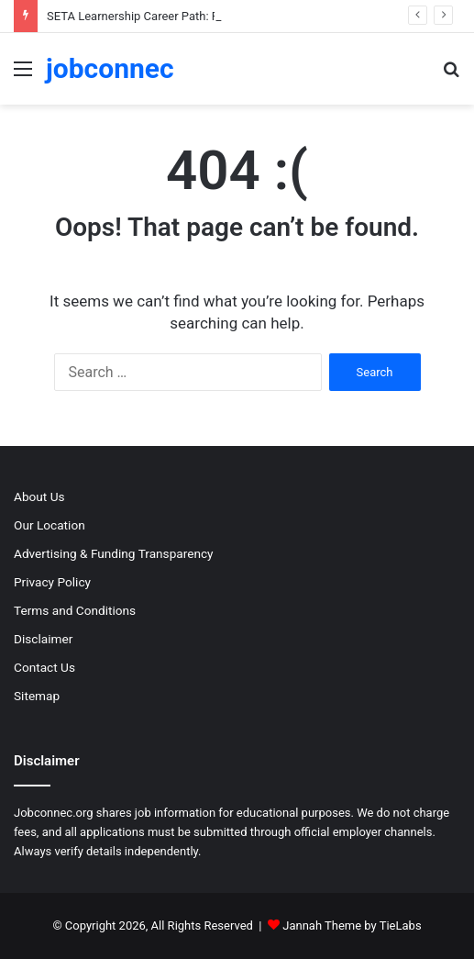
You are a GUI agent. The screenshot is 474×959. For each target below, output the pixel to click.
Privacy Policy (52, 581)
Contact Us (44, 667)
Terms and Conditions (75, 610)
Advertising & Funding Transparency (114, 553)
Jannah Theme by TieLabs (351, 925)
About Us (39, 496)
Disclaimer (43, 638)
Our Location (49, 525)
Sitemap (37, 695)
